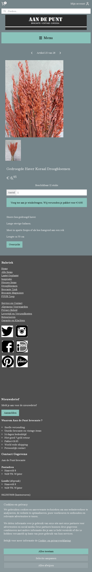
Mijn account (79, 4)
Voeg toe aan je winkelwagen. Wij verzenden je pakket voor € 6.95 (47, 202)
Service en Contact (11, 303)
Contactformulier (11, 501)
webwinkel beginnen (51, 566)
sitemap (33, 566)
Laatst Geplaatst (9, 275)
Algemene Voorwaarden (14, 306)
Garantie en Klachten (13, 320)
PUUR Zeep (8, 296)
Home (4, 268)
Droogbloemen (9, 286)
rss (39, 566)
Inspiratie (6, 279)
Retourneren (8, 317)
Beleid (13, 310)
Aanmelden (10, 413)
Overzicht (14, 244)
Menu (46, 37)
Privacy (5, 310)
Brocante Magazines (12, 293)
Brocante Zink (9, 289)
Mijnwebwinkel (78, 566)
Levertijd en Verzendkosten (16, 313)
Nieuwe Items (8, 282)
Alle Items (7, 272)
